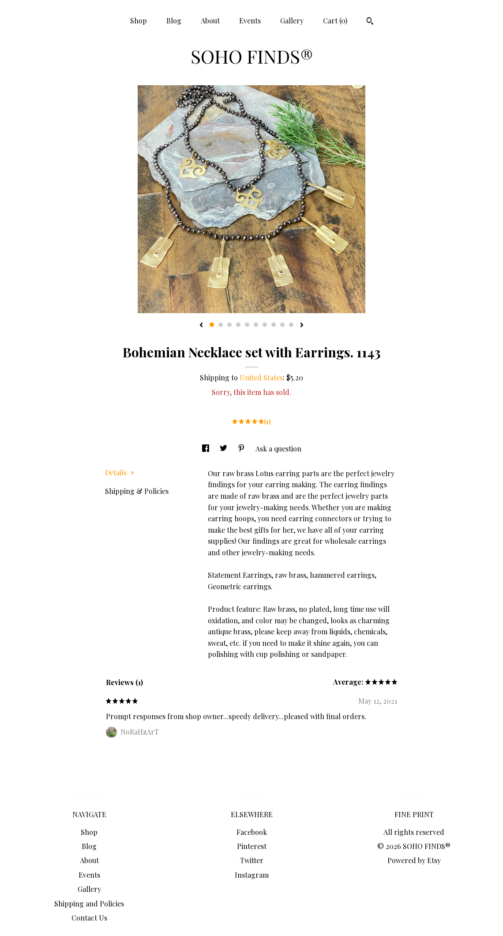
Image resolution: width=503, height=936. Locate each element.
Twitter (251, 860)
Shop (138, 20)
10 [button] (291, 324)
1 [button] (212, 324)
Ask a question (278, 448)
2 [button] (220, 324)
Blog (173, 20)
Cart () (335, 20)
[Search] (370, 22)
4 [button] (238, 324)
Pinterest (252, 846)
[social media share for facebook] (206, 448)
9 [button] (282, 324)
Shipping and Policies (89, 903)
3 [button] (229, 324)
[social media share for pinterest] (242, 448)
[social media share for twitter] (224, 448)
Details (119, 472)
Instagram (252, 874)
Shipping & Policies (137, 491)
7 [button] (265, 324)
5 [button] (247, 324)
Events (250, 20)
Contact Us (89, 917)
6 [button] (256, 324)
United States (261, 377)
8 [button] (273, 324)
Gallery (292, 20)
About (210, 20)
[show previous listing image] (201, 325)
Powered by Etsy (414, 860)
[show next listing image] (302, 325)
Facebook (251, 832)
